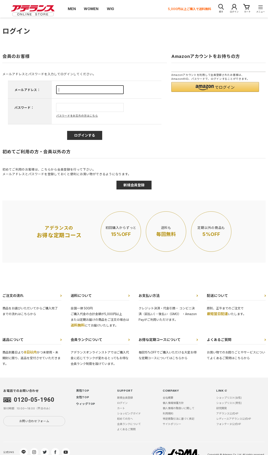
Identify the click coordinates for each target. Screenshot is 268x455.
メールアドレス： (27, 90)
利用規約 (168, 413)
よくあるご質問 (219, 339)
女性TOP (82, 397)
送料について (81, 295)
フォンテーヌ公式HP (228, 424)
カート (121, 408)
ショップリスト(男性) (229, 403)
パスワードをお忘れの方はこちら (77, 115)
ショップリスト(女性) (229, 397)
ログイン (122, 403)
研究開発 (221, 408)
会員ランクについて (86, 339)
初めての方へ (125, 418)
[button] (215, 87)
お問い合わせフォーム (34, 421)
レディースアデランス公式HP (233, 418)
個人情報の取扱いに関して (178, 408)
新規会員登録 (125, 397)
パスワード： (24, 107)
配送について (217, 295)
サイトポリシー (172, 424)
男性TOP (82, 390)
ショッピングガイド (129, 413)
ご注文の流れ (12, 295)
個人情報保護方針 (173, 403)
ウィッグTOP (85, 403)
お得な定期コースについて (159, 339)
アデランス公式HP (227, 413)
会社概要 (168, 397)
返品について (12, 339)
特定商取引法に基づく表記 (178, 418)
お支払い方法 (149, 295)
